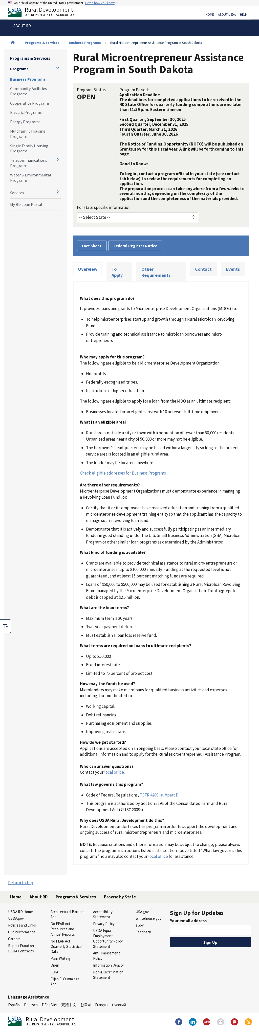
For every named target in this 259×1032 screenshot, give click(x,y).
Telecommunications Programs (28, 163)
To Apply (117, 272)
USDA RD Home (20, 911)
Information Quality (108, 965)
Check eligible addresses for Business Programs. (123, 473)
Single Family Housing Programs (29, 148)
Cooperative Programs (30, 103)
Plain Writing (60, 958)
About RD (39, 897)
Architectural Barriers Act (67, 914)
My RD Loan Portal (26, 204)
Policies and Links (22, 925)
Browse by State (120, 897)
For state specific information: (104, 207)
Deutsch (31, 1004)
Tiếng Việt (49, 1004)
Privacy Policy (104, 923)
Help (243, 14)
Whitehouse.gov (148, 918)
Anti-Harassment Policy (106, 956)
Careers (14, 938)
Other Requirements (155, 272)
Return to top (20, 882)
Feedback (143, 932)
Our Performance (21, 932)
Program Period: (134, 90)
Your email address (188, 921)
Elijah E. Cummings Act (65, 981)
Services (17, 192)
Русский (119, 1004)
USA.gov (142, 911)
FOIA (54, 972)
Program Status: (91, 90)
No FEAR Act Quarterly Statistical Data (66, 946)
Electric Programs (26, 112)
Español (14, 1004)
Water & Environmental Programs (30, 177)
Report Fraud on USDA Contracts (21, 948)
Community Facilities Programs (28, 91)
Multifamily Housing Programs (28, 134)
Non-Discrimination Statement (108, 975)
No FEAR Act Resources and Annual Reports (63, 929)
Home (210, 14)
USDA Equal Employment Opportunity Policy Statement (108, 938)
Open (55, 965)
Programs (19, 68)
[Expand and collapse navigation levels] (58, 68)
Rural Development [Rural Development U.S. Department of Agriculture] (46, 13)
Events (233, 269)
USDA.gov (16, 918)
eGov (140, 925)
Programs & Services (42, 42)
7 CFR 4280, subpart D (159, 795)
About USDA (227, 14)
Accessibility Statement (103, 914)
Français (101, 1004)
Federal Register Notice (135, 245)
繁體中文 (68, 1004)
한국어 (86, 1004)
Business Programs (85, 42)
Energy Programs (25, 121)
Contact (203, 269)
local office (114, 772)
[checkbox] (5, 626)
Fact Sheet (91, 245)
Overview (87, 269)
